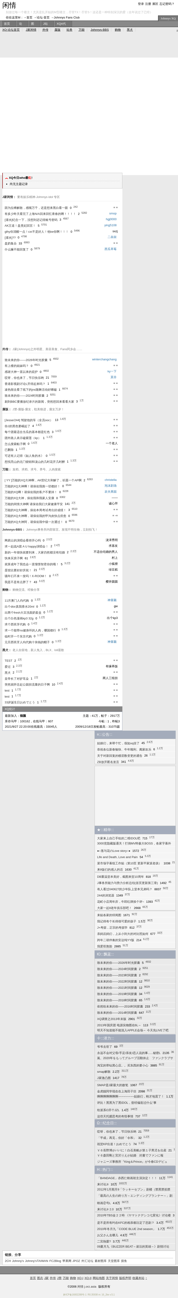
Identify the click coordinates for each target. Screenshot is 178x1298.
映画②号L (104, 1203)
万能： (6, 469)
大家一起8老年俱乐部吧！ (114, 908)
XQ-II (87, 1278)
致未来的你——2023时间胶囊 (117, 975)
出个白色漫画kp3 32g (19, 618)
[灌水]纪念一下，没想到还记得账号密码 (31, 220)
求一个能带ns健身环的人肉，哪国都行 (30, 630)
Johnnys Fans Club (66, 17)
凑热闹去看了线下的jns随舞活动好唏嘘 (31, 389)
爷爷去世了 (104, 1046)
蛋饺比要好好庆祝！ (18, 570)
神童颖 (112, 600)
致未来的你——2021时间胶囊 (117, 987)
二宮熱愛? (104, 1241)
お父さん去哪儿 (107, 1235)
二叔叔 (112, 237)
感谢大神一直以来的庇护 (21, 372)
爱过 (8, 666)
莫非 (114, 377)
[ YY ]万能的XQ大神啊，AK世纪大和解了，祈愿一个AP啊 (43, 480)
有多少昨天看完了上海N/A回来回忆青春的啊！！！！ (40, 214)
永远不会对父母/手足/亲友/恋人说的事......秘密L (129, 1053)
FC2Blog (55, 1261)
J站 (45, 23)
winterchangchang (104, 359)
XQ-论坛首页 (11, 29)
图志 (40, 1278)
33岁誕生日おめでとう (20, 702)
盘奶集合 (11, 243)
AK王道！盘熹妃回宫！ (20, 225)
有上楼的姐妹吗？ (17, 366)
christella (111, 480)
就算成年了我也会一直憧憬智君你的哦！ (32, 564)
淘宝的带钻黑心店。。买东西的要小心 (122, 1065)
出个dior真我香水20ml (19, 606)
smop (113, 213)
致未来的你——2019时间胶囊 (117, 994)
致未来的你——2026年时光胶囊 (26, 360)
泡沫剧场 (111, 485)
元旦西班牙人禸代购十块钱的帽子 (27, 642)
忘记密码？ (167, 4)
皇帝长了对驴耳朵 (17, 678)
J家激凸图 (104, 1078)
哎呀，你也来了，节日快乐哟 (24, 378)
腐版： (6, 409)
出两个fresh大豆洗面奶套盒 (23, 612)
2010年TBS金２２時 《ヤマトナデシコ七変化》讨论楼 (134, 1215)
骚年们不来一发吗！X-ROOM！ (26, 576)
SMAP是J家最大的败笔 (112, 1085)
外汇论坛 (87, 1261)
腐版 (57, 29)
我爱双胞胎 (104, 946)
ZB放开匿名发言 (108, 762)
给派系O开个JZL (108, 1110)
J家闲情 (31, 29)
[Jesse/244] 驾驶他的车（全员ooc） (29, 420)
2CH (8, 1261)
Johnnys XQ (168, 18)
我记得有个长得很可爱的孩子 (116, 921)
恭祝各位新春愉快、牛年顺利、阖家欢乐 (124, 749)
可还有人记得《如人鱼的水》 (24, 455)
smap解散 (104, 1071)
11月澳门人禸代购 (17, 600)
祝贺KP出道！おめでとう (114, 1144)
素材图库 (101, 1261)
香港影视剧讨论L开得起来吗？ (25, 384)
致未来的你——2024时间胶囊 (24, 395)
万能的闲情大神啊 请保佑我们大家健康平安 (34, 504)
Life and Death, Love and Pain (117, 857)
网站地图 (99, 1278)
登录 (141, 4)
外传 (45, 29)
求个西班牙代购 (15, 624)
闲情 (9, 5)
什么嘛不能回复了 (17, 249)
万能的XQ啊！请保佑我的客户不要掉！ (31, 492)
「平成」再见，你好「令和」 (116, 1138)
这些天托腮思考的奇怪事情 (115, 1116)
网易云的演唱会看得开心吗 (23, 540)
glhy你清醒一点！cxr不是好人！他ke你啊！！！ (37, 231)
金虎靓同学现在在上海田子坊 (116, 1091)
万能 (82, 29)
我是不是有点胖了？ (18, 582)
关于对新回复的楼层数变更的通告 (119, 755)
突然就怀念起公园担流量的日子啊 (27, 684)
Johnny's (18, 1261)
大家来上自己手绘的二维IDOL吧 (118, 838)
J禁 (59, 1278)
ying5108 (110, 225)
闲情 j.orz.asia (86, 1286)
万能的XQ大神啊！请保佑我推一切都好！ (32, 486)
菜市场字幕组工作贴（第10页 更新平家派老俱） (129, 863)
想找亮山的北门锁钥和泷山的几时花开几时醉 (35, 462)
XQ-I (80, 1278)
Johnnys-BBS (100, 29)
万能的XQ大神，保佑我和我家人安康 (29, 498)
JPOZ (76, 1261)
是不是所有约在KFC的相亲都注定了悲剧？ (125, 1222)
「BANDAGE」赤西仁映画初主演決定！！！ (127, 1178)
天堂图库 (114, 1261)
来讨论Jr (103, 1184)
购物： (6, 589)
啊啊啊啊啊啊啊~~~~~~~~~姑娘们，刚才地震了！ (130, 1096)
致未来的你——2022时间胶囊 (117, 981)
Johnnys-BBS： (13, 529)
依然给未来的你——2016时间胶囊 (120, 1006)
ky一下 (112, 371)
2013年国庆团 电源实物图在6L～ (119, 1025)
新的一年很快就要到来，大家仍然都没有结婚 (35, 552)
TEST (8, 660)
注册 (148, 4)
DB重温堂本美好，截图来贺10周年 (120, 876)
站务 (70, 29)
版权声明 (125, 1278)
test (7, 690)
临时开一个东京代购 (18, 636)
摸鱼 (124, 1261)
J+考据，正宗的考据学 (112, 927)
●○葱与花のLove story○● (113, 851)
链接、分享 (13, 1255)
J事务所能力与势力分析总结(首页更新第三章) (127, 883)
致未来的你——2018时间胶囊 (117, 1000)
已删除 (9, 449)
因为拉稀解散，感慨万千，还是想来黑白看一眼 (36, 208)
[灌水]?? (10, 237)
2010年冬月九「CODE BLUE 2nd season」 (126, 1229)
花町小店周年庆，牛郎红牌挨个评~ (120, 901)
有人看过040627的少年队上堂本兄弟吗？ (124, 889)
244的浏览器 (105, 895)
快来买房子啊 (14, 558)
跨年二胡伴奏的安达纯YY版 (115, 940)
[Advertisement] (43, 123)
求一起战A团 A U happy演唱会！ (26, 546)
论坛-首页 (43, 17)
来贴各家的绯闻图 (109, 915)
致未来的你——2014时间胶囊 (117, 1012)
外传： (6, 349)
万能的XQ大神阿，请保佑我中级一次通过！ (34, 522)
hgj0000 (111, 219)
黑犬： (6, 650)
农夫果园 (111, 491)
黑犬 (8, 672)
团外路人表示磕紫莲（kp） (23, 438)
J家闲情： (9, 197)
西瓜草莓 (111, 249)
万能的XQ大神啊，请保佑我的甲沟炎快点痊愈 (35, 516)
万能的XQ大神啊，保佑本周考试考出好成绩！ (35, 510)
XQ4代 (61, 23)
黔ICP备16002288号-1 (74, 1294)
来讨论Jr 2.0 (105, 1209)
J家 (46, 1278)
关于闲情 (112, 1278)
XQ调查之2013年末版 (111, 1019)
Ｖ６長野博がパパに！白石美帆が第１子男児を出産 (131, 1150)
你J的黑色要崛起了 (17, 426)
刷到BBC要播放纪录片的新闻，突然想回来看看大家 (39, 401)
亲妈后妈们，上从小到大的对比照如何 (122, 934)
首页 (29, 17)
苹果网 (66, 1261)
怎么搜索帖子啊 (15, 444)
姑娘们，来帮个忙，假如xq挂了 (118, 743)
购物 (118, 29)
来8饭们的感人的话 (110, 869)
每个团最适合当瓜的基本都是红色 (27, 432)
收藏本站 (138, 1278)
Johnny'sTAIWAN (36, 1261)
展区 (155, 4)
